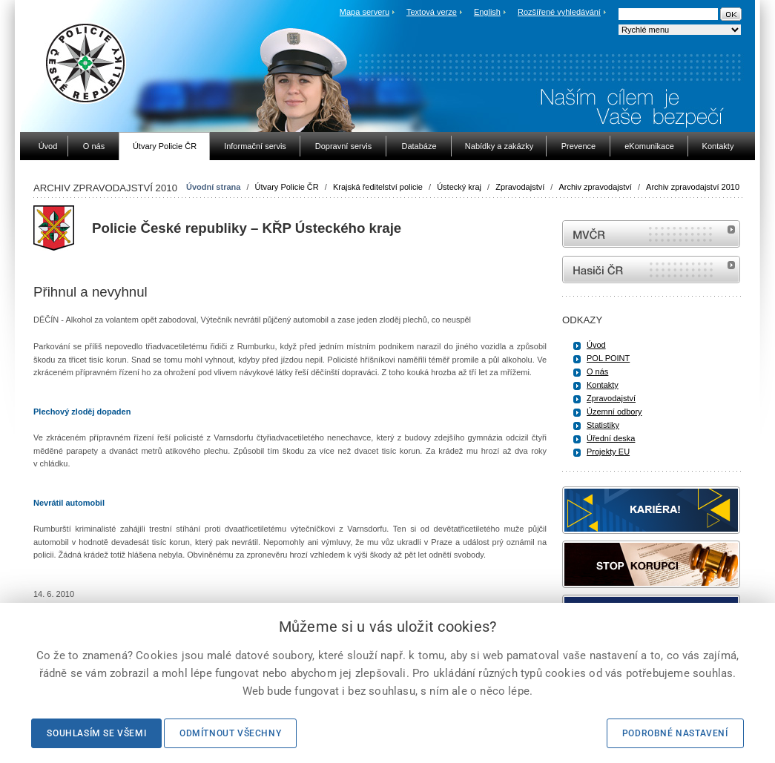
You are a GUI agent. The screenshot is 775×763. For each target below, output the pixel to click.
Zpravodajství (519, 186)
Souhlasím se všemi (96, 733)
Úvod (596, 344)
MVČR (651, 234)
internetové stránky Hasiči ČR (651, 269)
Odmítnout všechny (230, 733)
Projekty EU (608, 451)
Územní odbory (614, 411)
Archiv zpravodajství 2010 (692, 186)
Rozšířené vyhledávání (559, 11)
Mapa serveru (364, 11)
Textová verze (431, 11)
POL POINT (608, 358)
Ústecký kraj (459, 186)
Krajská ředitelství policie (378, 186)
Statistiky (603, 424)
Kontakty (603, 384)
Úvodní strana (213, 186)
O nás (597, 371)
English (487, 11)
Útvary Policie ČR (287, 186)
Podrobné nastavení (675, 733)
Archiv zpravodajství (594, 186)
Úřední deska (611, 438)
